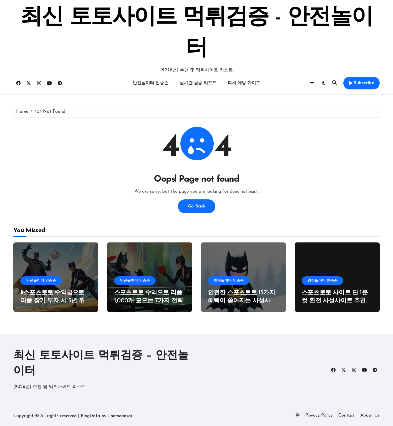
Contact (346, 415)
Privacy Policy (319, 415)
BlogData (90, 416)
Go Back (197, 206)
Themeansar (120, 416)
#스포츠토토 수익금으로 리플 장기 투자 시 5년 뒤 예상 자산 (52, 301)
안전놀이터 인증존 (150, 83)
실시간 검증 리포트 (198, 83)
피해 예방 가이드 (244, 83)
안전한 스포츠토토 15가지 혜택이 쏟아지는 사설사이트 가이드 (242, 301)
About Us (370, 415)
